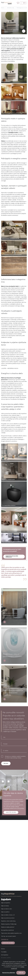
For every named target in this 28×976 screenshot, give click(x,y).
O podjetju (3, 951)
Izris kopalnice (4, 955)
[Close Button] (25, 960)
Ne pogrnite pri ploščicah (7, 930)
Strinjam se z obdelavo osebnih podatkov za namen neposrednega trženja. (15, 757)
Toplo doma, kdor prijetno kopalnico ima (11, 933)
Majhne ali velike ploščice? (7, 927)
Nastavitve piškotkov (8, 972)
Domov (2, 7)
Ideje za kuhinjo (5, 905)
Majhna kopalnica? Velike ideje (8, 924)
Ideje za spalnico (5, 912)
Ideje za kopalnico (5, 902)
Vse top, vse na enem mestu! (8, 936)
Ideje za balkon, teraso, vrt (8, 915)
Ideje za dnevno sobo (6, 908)
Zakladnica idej (10, 7)
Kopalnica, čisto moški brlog (8, 921)
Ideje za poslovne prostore (7, 918)
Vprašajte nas (4, 939)
